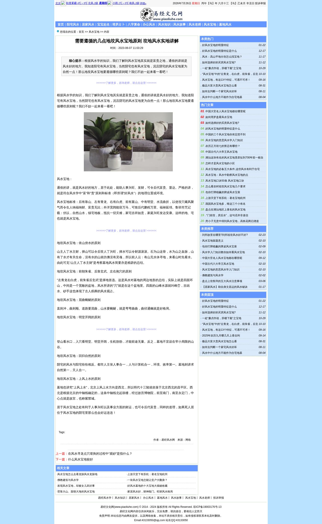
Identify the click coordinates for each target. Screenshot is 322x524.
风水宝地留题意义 (212, 240)
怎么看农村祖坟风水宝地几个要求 (225, 186)
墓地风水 (225, 24)
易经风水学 (104, 497)
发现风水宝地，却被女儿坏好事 (76, 485)
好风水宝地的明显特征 (215, 45)
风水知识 (164, 24)
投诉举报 (260, 3)
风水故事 (179, 24)
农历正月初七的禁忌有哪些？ (222, 146)
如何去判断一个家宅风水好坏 (219, 91)
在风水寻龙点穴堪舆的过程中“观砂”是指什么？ (100, 453)
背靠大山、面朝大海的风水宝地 (76, 491)
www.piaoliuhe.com (126, 506)
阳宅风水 (73, 24)
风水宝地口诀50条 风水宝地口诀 (224, 180)
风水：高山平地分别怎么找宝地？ (221, 56)
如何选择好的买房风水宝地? (218, 62)
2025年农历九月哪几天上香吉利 (221, 335)
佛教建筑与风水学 (68, 480)
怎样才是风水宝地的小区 (220, 163)
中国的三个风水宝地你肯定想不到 (225, 134)
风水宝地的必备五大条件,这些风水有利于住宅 (232, 169)
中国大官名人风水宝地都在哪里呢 (225, 111)
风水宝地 (210, 24)
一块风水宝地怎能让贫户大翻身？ (147, 480)
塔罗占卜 (118, 24)
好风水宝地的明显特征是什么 (219, 50)
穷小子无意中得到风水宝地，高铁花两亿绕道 (232, 221)
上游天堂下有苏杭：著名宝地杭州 (147, 474)
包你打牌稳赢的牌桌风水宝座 (222, 192)
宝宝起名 (103, 24)
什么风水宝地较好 (80, 459)
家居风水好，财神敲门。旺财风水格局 (150, 491)
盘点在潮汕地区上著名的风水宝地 (225, 209)
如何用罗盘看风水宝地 (218, 117)
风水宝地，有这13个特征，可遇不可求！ (225, 79)
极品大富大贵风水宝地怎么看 (219, 85)
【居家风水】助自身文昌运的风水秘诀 (225, 286)
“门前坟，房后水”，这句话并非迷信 (226, 215)
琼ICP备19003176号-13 (207, 506)
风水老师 (195, 24)
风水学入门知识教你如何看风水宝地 (223, 252)
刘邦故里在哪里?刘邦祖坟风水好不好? (225, 234)
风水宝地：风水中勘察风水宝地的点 (226, 174)
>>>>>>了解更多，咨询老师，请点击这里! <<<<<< (126, 82)
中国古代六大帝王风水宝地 (221, 151)
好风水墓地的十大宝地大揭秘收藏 (147, 485)
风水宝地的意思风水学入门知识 (224, 140)
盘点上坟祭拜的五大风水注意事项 (222, 281)
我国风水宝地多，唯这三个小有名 (225, 203)
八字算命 (134, 24)
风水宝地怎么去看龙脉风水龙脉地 (77, 474)
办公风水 (149, 24)
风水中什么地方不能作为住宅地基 (221, 97)
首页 (61, 24)
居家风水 (88, 24)
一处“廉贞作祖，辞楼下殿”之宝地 (221, 68)
